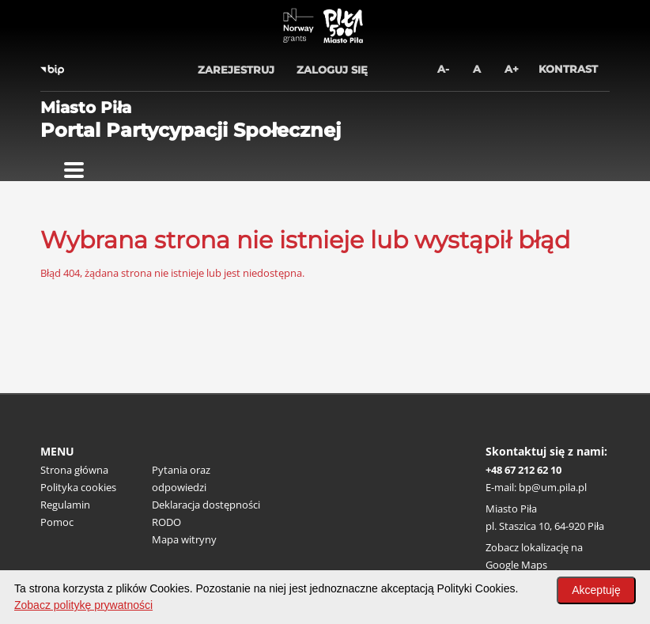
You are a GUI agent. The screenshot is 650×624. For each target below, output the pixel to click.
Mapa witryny (184, 539)
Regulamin (65, 504)
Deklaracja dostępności (206, 504)
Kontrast (568, 68)
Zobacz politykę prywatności (83, 605)
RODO (166, 522)
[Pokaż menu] (74, 170)
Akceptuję (596, 590)
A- (443, 68)
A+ (512, 68)
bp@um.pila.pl (553, 487)
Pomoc (57, 522)
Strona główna (74, 470)
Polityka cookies (78, 487)
